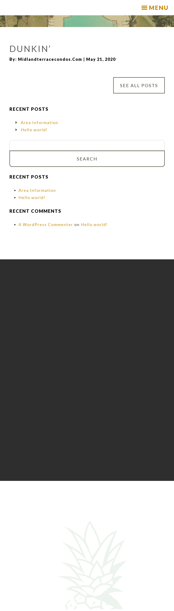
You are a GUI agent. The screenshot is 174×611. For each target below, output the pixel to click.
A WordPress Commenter (45, 224)
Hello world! (34, 129)
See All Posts (139, 85)
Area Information (39, 122)
